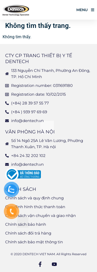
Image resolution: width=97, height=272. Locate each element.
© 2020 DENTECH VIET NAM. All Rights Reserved (48, 254)
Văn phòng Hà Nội (30, 132)
